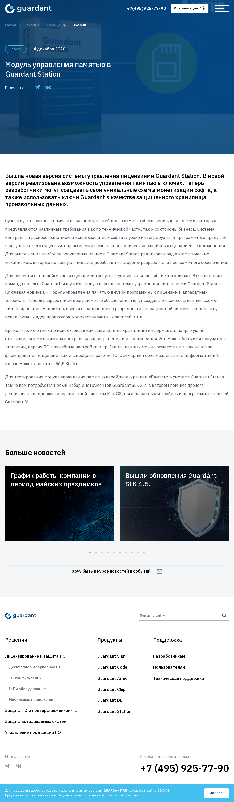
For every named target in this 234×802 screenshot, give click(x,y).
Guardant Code (112, 667)
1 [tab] (89, 552)
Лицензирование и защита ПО (36, 656)
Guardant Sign (111, 656)
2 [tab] (96, 552)
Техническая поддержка (179, 679)
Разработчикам (169, 656)
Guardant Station (114, 712)
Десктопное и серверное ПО (36, 667)
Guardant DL (109, 701)
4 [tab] (108, 552)
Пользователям (169, 667)
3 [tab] (102, 552)
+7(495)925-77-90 (146, 8)
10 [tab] (144, 552)
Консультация (189, 8)
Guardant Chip (111, 690)
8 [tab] (132, 552)
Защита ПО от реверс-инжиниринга (42, 711)
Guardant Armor (113, 679)
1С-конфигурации (25, 678)
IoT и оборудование (28, 689)
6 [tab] (120, 552)
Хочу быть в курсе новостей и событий (117, 571)
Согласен (217, 793)
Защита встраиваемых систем (36, 722)
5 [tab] (114, 552)
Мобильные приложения (32, 700)
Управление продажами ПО (33, 733)
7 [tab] (126, 552)
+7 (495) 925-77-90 (184, 769)
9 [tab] (138, 552)
